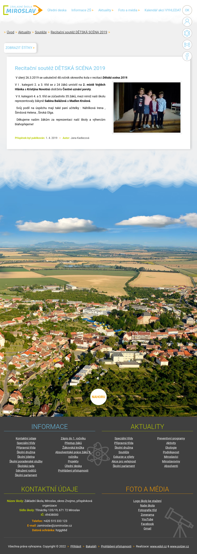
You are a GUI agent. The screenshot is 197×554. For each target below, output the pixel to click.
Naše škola (147, 505)
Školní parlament (26, 475)
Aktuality (104, 10)
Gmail (186, 45)
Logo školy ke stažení (147, 501)
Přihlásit (75, 546)
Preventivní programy (171, 438)
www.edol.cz (158, 546)
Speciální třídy (26, 443)
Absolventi (171, 466)
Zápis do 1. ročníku (73, 438)
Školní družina (26, 452)
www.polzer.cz (179, 546)
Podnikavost (171, 452)
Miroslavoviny (171, 461)
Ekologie (171, 447)
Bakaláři (187, 33)
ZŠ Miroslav (23, 10)
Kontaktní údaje (26, 438)
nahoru (98, 397)
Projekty (73, 461)
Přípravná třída (26, 447)
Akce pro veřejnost (124, 461)
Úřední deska (57, 10)
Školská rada (26, 466)
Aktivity (171, 443)
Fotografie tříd (147, 510)
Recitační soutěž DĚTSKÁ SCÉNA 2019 (79, 32)
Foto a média (127, 10)
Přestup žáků (73, 443)
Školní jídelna (26, 456)
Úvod (10, 32)
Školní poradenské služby (25, 461)
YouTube (147, 519)
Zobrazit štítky (19, 48)
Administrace (187, 22)
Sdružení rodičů (26, 470)
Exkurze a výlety (123, 456)
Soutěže (41, 32)
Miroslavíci (171, 456)
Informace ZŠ (81, 10)
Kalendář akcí (154, 10)
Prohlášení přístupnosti (73, 470)
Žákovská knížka (73, 447)
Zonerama (147, 514)
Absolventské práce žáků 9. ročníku (73, 454)
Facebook (187, 56)
